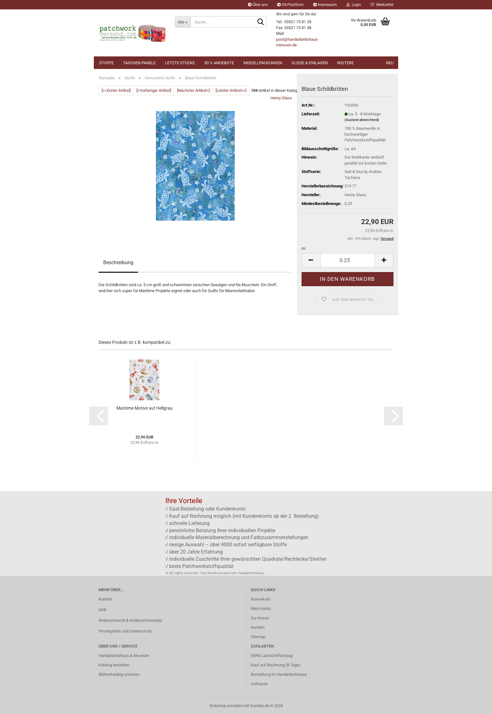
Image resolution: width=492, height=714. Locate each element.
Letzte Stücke (180, 62)
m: (304, 248)
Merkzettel (382, 5)
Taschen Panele (139, 62)
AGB (102, 609)
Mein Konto (261, 608)
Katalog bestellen (114, 665)
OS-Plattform (290, 5)
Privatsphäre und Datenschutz (125, 631)
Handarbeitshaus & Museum (124, 655)
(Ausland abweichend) (362, 120)
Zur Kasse (260, 618)
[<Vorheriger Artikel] (153, 90)
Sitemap (258, 636)
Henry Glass (281, 98)
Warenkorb (260, 599)
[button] (311, 260)
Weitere (345, 62)
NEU (389, 62)
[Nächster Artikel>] (193, 90)
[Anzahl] (347, 260)
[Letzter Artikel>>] (231, 90)
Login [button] (353, 5)
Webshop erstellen (226, 705)
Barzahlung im (264, 674)
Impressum (325, 5)
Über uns (258, 5)
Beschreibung (118, 262)
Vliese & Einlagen (309, 62)
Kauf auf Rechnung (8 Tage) (276, 665)
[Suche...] (182, 22)
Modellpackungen (262, 62)
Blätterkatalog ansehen (119, 674)
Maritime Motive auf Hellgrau (144, 408)
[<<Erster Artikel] (116, 90)
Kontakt (105, 599)
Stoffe (106, 62)
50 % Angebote (219, 62)
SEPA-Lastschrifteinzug (271, 655)
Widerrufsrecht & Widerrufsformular (130, 620)
